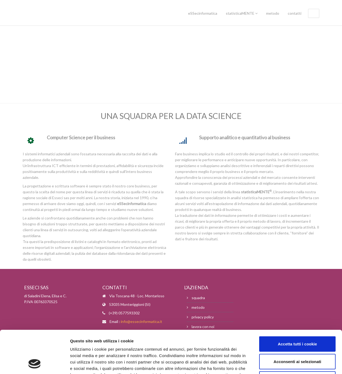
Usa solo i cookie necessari (297, 339)
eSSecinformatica (202, 13)
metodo (272, 13)
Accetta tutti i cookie (297, 304)
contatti (294, 13)
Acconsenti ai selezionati (297, 321)
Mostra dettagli (283, 363)
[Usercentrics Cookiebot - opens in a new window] (34, 364)
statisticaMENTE (242, 13)
